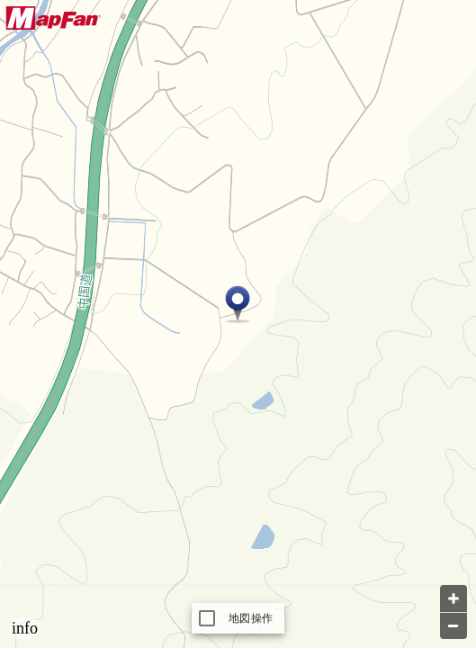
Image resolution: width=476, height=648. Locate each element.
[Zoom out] (453, 625)
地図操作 (251, 618)
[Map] (238, 324)
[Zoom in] (453, 598)
